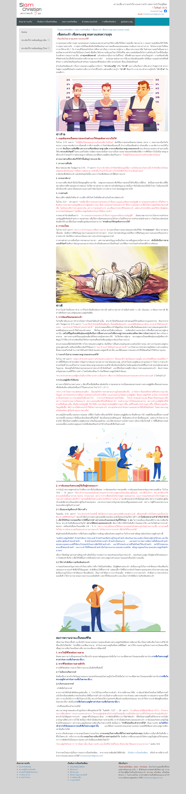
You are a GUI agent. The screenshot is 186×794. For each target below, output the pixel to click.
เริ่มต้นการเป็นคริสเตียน (47, 21)
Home (24, 32)
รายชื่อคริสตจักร (109, 21)
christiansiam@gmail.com (153, 14)
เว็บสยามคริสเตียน (65, 29)
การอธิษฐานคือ (75, 777)
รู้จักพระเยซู (74, 772)
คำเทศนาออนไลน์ (89, 21)
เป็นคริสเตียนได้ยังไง (77, 767)
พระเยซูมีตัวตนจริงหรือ (27, 769)
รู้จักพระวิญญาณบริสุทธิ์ (78, 775)
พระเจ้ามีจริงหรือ (25, 767)
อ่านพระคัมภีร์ (75, 780)
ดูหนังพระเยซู (126, 21)
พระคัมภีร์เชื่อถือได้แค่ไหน (28, 772)
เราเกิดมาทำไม (24, 775)
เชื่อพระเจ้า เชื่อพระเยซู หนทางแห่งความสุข (110, 29)
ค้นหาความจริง (25, 21)
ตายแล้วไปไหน (24, 777)
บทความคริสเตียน (69, 21)
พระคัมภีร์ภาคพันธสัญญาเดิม (35, 40)
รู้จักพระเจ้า (74, 769)
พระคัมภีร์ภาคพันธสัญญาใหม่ (35, 48)
